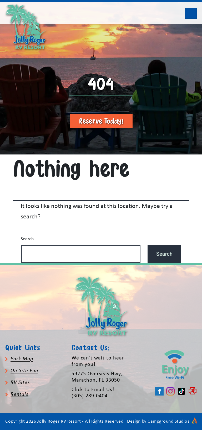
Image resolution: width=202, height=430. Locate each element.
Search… (29, 239)
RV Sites (20, 382)
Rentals (19, 394)
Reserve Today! (101, 121)
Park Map (22, 359)
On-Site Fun (24, 370)
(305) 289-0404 (90, 396)
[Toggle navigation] (191, 13)
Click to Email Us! (93, 389)
